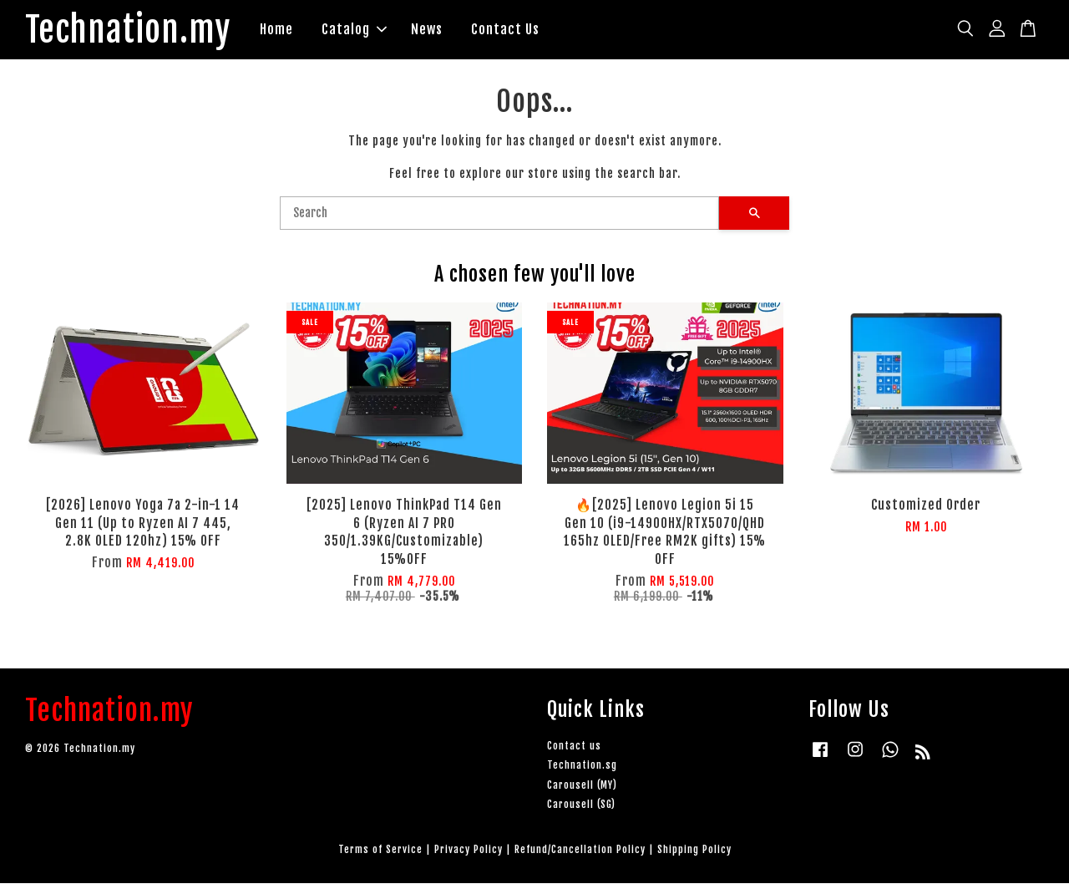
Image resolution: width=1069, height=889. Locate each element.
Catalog (383, 31)
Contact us (574, 751)
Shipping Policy (694, 854)
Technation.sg (582, 771)
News (456, 31)
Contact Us (534, 31)
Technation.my (142, 32)
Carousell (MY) (582, 790)
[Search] (499, 218)
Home (305, 31)
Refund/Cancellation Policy (580, 854)
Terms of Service (380, 854)
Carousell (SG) (581, 809)
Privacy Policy (468, 854)
